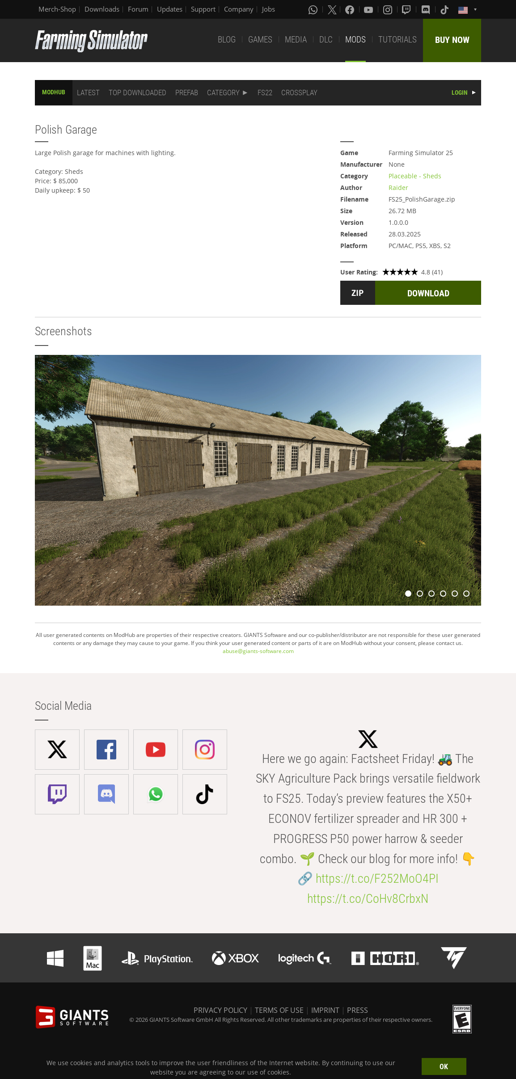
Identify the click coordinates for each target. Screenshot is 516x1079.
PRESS (357, 1010)
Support (203, 8)
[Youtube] (369, 9)
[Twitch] (407, 9)
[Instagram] (388, 9)
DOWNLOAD (428, 293)
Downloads (102, 8)
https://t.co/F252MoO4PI (377, 878)
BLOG (227, 39)
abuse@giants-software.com (258, 651)
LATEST (88, 92)
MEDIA (296, 39)
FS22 (265, 92)
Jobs (268, 8)
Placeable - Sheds (415, 176)
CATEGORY (223, 92)
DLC (326, 39)
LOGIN (460, 92)
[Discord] (426, 9)
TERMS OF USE (279, 1010)
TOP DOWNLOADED (137, 92)
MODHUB (53, 92)
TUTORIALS (397, 39)
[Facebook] (350, 9)
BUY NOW (452, 39)
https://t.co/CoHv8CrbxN (367, 898)
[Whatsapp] (314, 9)
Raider (398, 187)
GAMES (260, 39)
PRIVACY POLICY (220, 1010)
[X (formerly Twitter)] (332, 9)
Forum (138, 8)
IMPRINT (325, 1010)
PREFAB (186, 92)
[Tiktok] (445, 9)
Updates (169, 8)
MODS (355, 39)
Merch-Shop (57, 8)
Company (239, 8)
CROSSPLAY (299, 92)
